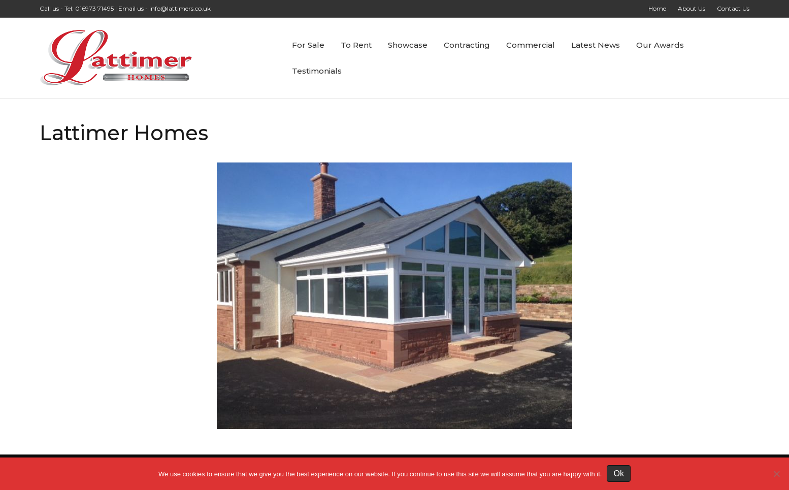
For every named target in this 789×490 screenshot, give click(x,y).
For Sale (308, 45)
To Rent (356, 45)
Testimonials (317, 71)
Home (657, 8)
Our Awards (660, 45)
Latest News (595, 45)
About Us (691, 8)
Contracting (467, 45)
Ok (618, 473)
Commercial (530, 45)
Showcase (408, 45)
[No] (776, 474)
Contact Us (733, 8)
